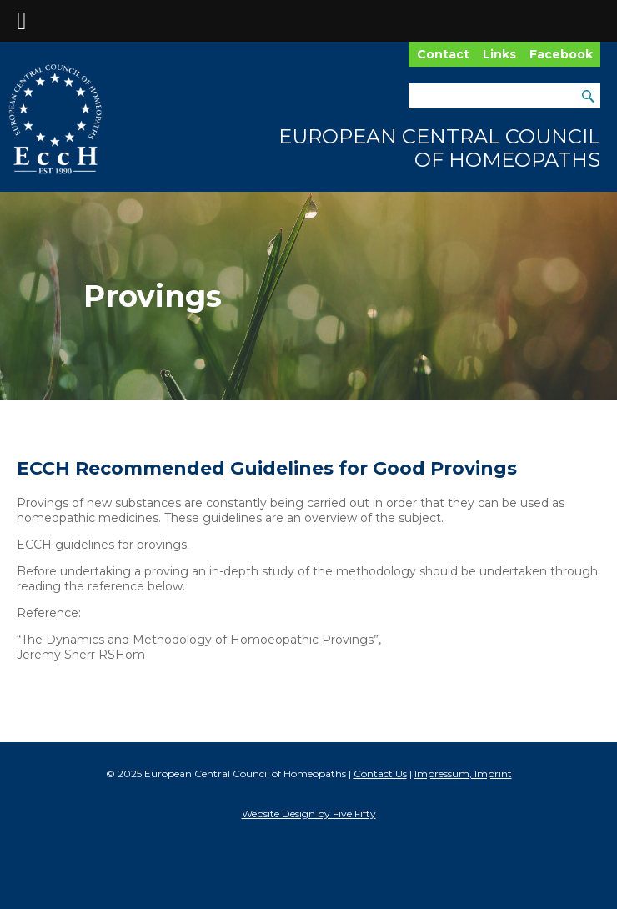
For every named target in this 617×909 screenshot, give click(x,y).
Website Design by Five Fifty (309, 813)
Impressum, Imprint (463, 773)
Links (499, 54)
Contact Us (380, 773)
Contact (443, 54)
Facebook (561, 54)
